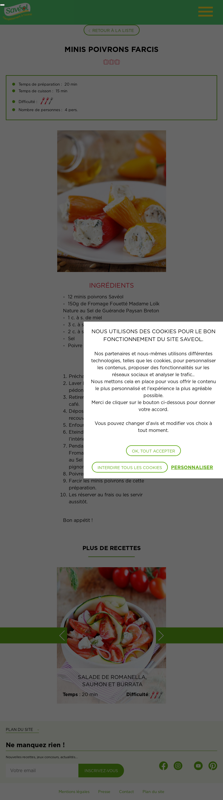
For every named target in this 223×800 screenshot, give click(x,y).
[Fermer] (2, 5)
